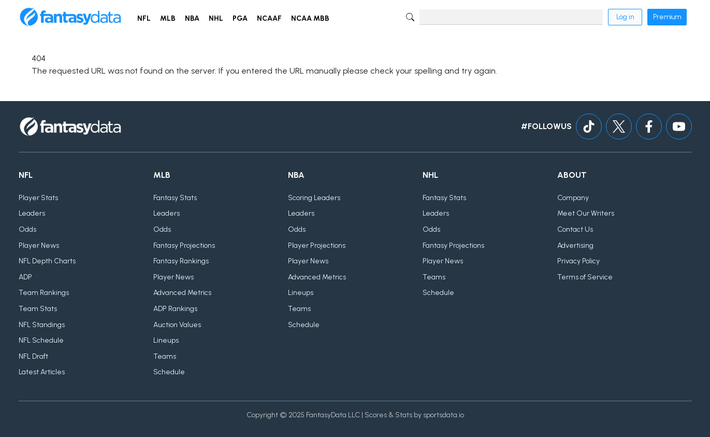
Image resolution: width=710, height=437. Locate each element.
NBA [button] (192, 18)
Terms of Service (585, 277)
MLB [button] (168, 18)
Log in (625, 17)
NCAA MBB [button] (310, 18)
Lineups (166, 340)
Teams (164, 356)
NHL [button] (216, 18)
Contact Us (575, 229)
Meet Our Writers (585, 213)
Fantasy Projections (184, 245)
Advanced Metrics (182, 292)
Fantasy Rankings (181, 261)
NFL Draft (33, 356)
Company (573, 197)
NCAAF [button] (269, 18)
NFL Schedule (41, 340)
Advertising (575, 245)
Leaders (32, 213)
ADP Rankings (175, 308)
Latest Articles (42, 372)
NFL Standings (42, 324)
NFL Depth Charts (47, 261)
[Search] (511, 17)
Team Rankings (44, 292)
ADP (25, 277)
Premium (667, 17)
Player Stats (38, 197)
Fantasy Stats (175, 197)
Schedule (169, 372)
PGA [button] (240, 18)
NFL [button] (144, 18)
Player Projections (316, 245)
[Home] (70, 17)
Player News (39, 245)
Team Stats (38, 308)
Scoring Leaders (314, 197)
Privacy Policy (578, 261)
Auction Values (177, 324)
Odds (27, 229)
